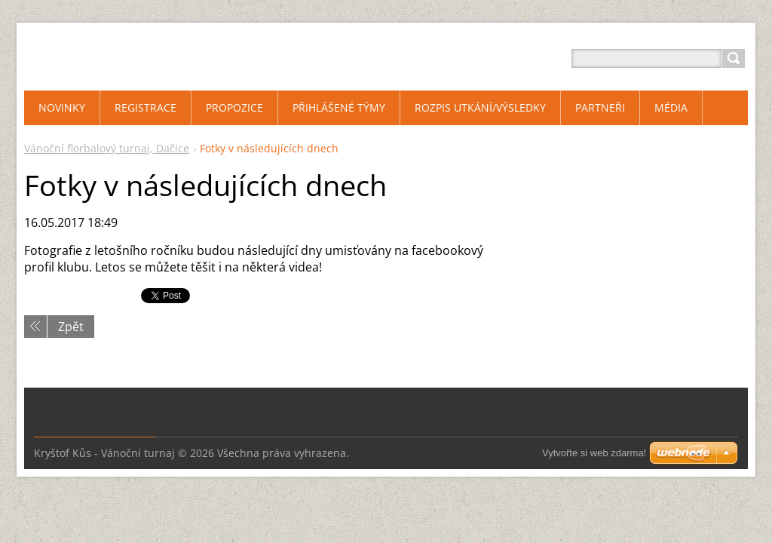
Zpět (71, 326)
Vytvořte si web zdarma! (594, 453)
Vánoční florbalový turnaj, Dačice (106, 148)
